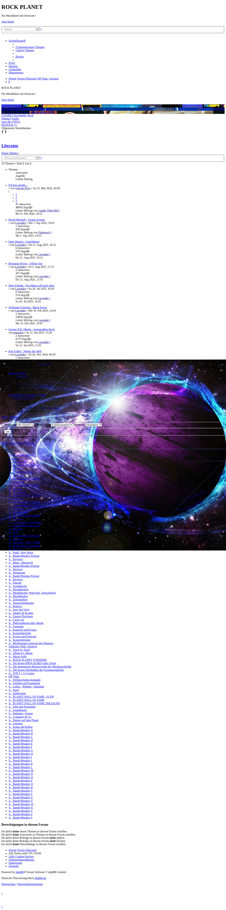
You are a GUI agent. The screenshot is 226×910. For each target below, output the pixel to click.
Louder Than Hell (48, 210)
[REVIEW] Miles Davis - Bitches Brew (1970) (28, 112)
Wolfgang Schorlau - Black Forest (27, 307)
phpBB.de (40, 878)
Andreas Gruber (17, 373)
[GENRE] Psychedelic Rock (17, 115)
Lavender (20, 222)
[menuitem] (30, 47)
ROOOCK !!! (9, 124)
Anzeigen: (19, 424)
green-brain (21, 376)
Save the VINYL (10, 121)
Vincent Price (23, 188)
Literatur (9, 145)
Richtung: (88, 424)
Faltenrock (44, 232)
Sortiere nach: (53, 424)
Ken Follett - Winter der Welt (24, 351)
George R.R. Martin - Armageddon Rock (31, 329)
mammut (18, 332)
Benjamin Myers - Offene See (25, 263)
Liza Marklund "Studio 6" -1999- (27, 395)
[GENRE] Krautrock (13, 105)
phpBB (19, 872)
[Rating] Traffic (10, 118)
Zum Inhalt (7, 21)
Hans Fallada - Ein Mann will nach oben (31, 285)
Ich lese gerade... (18, 185)
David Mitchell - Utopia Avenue (26, 219)
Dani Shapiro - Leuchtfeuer (23, 241)
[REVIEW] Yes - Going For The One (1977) (26, 109)
